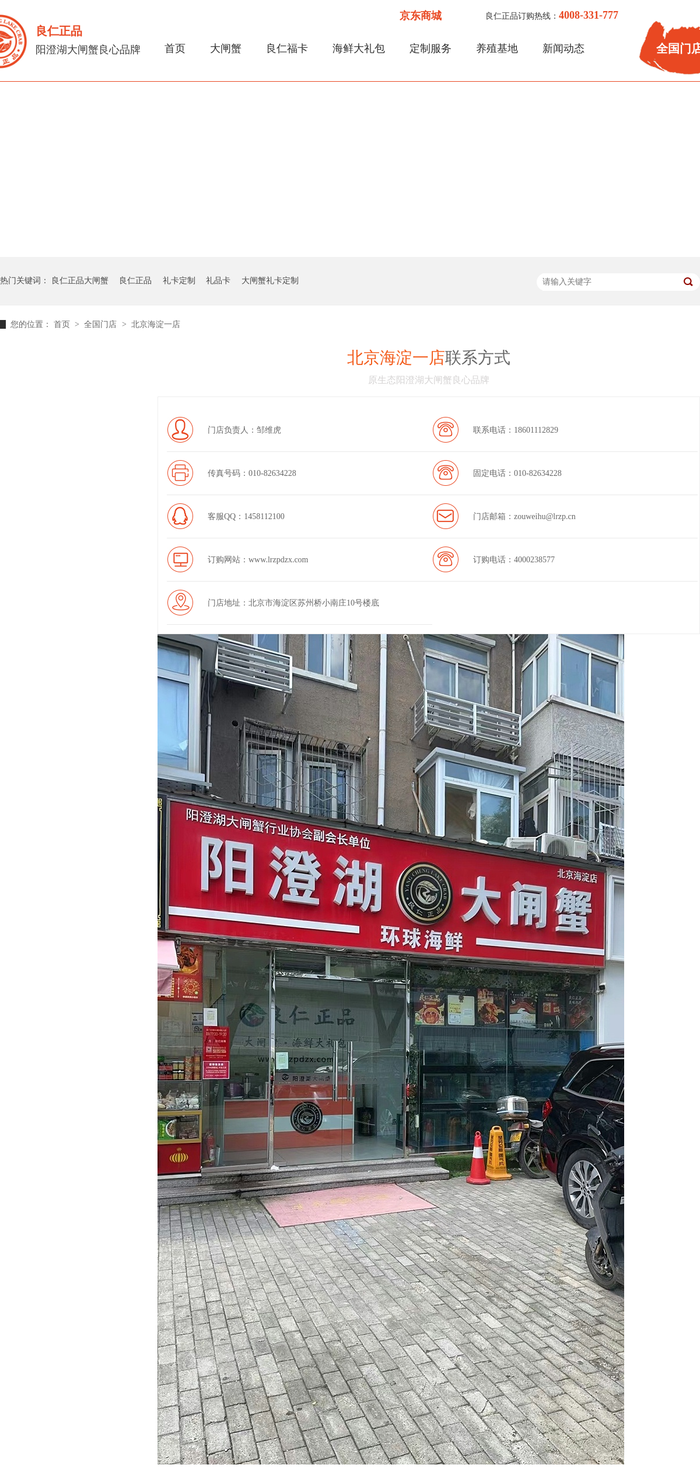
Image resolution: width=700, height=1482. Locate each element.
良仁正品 (135, 280)
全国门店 (101, 324)
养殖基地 (497, 48)
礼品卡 (218, 280)
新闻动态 (563, 48)
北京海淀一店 (155, 324)
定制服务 (431, 48)
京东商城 (421, 16)
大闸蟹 (226, 48)
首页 (175, 48)
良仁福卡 (287, 48)
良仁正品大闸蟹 (79, 280)
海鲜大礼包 (358, 48)
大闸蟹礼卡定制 (270, 280)
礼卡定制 (179, 280)
